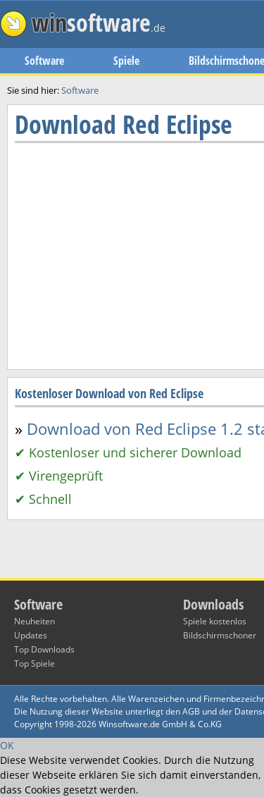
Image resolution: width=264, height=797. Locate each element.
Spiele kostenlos (214, 621)
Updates (30, 635)
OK (7, 745)
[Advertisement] (132, 431)
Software (44, 60)
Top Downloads (44, 649)
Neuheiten (34, 621)
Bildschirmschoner (219, 635)
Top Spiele (34, 663)
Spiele (126, 60)
